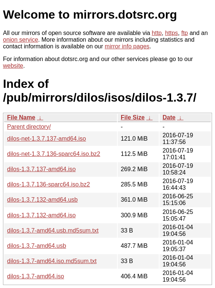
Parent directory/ (29, 127)
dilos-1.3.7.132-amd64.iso (41, 215)
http (157, 33)
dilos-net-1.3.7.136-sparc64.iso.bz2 (53, 154)
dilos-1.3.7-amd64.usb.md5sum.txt (52, 230)
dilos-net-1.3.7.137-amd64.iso (46, 138)
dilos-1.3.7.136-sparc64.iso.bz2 (48, 184)
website (13, 66)
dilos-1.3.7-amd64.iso (35, 276)
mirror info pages (127, 46)
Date (169, 117)
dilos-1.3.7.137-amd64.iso (41, 169)
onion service (20, 39)
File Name (21, 117)
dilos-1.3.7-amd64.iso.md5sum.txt (52, 261)
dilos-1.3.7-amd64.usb (36, 246)
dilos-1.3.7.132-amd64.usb (42, 199)
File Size (133, 117)
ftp (184, 33)
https (171, 33)
